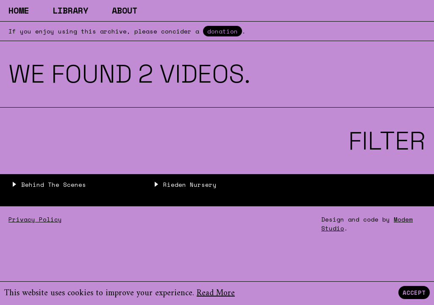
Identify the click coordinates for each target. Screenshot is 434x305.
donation (222, 31)
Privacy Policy (35, 219)
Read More (216, 293)
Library (70, 10)
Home (18, 10)
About (124, 10)
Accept (414, 292)
